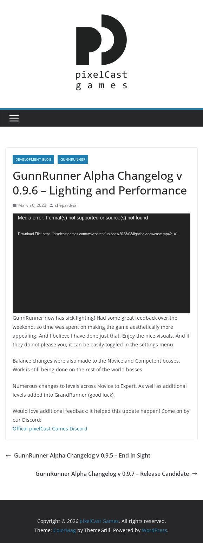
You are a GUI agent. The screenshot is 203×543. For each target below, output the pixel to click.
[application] (101, 263)
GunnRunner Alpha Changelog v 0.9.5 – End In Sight (78, 455)
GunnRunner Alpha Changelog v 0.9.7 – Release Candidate (116, 474)
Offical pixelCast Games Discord (50, 428)
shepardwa (66, 205)
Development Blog (33, 159)
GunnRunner (72, 159)
